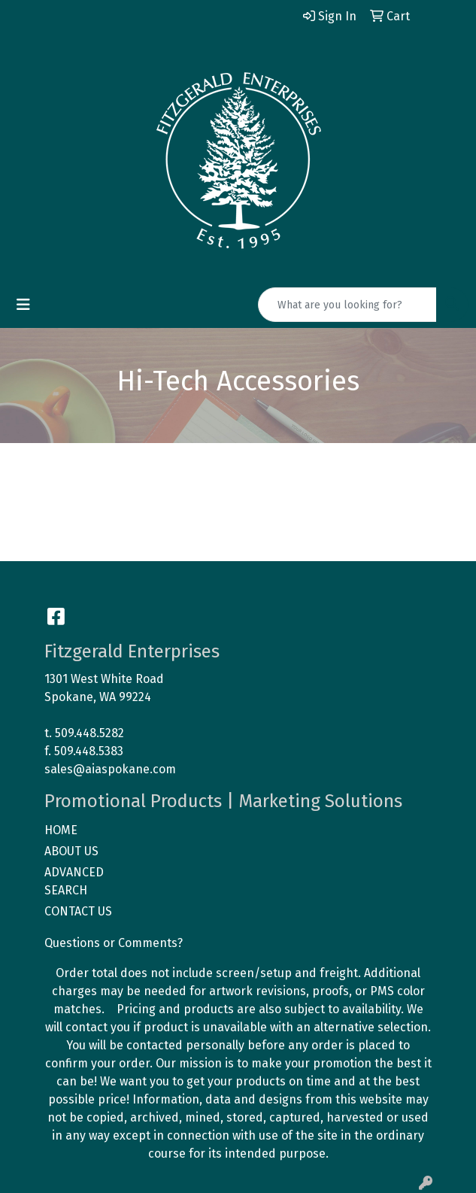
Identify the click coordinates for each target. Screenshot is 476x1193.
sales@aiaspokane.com (110, 769)
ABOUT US (71, 851)
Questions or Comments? (113, 943)
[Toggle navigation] (23, 304)
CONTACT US (78, 911)
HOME (60, 830)
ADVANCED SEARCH (74, 881)
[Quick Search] (347, 304)
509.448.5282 (89, 733)
